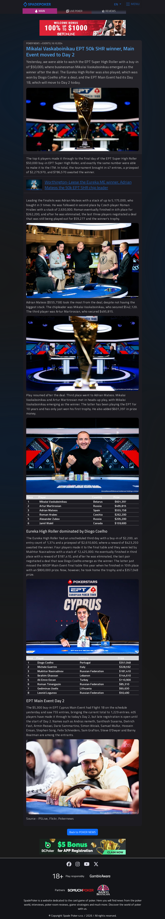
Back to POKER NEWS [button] (82, 832)
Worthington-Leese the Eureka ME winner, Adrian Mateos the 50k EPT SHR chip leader (88, 184)
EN (116, 4)
